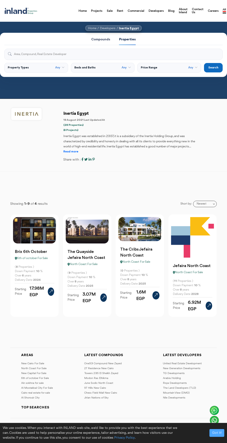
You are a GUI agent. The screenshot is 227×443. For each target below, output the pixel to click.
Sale (106, 9)
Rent (115, 9)
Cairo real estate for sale (35, 393)
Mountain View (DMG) (176, 393)
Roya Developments (175, 383)
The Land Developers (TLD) (179, 388)
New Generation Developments (181, 368)
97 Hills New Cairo (95, 388)
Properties (127, 39)
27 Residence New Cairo (99, 368)
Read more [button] (70, 151)
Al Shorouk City (30, 397)
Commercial (129, 9)
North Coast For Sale (34, 368)
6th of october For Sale (35, 378)
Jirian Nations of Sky (96, 397)
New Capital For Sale (33, 373)
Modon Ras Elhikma (96, 378)
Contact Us (194, 9)
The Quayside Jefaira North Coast (86, 257)
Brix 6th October (31, 254)
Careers (210, 9)
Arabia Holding (172, 378)
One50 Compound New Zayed (103, 363)
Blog (161, 9)
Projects (94, 9)
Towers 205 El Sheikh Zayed (101, 373)
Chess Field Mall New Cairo (100, 393)
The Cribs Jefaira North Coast (136, 255)
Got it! (217, 433)
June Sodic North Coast (98, 383)
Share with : (72, 159)
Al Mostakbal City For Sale (37, 388)
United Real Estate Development (182, 363)
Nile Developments (174, 397)
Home (81, 9)
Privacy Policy (124, 438)
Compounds (100, 39)
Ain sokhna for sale (32, 383)
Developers (147, 9)
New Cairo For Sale (32, 363)
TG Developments (174, 373)
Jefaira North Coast (192, 268)
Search (213, 67)
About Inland (175, 9)
